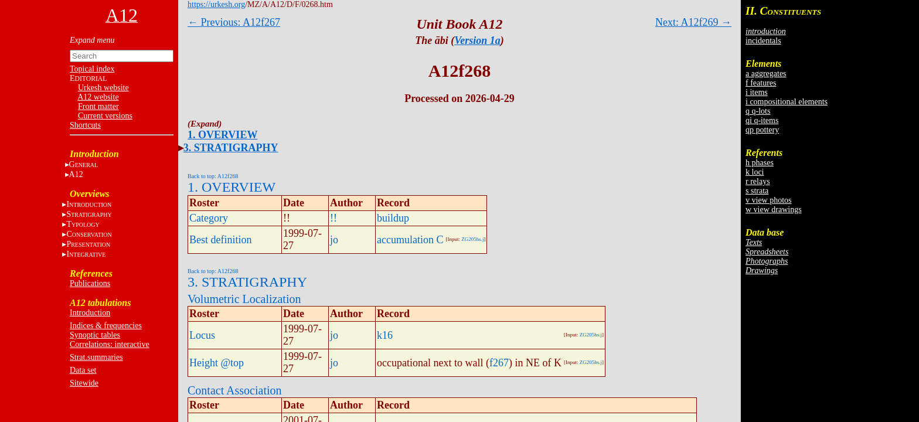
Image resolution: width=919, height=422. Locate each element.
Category (208, 218)
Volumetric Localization (244, 298)
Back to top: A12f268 (213, 176)
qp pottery (762, 129)
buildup (393, 218)
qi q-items (762, 120)
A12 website (97, 97)
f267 (499, 363)
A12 (76, 174)
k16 (385, 335)
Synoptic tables (95, 335)
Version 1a (477, 40)
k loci (755, 172)
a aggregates (766, 73)
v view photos (769, 200)
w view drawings (774, 209)
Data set (83, 370)
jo (334, 240)
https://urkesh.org (216, 4)
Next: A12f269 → (693, 22)
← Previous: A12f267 (234, 22)
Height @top (216, 363)
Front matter (98, 106)
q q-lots (758, 111)
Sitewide (84, 383)
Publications (90, 283)
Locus (202, 335)
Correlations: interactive (109, 344)
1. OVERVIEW (222, 135)
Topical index (92, 68)
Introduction (90, 312)
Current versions (105, 115)
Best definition (220, 240)
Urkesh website (103, 87)
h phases (760, 162)
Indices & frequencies (106, 325)
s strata (757, 190)
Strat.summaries (96, 357)
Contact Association (235, 390)
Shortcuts (85, 125)
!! (333, 218)
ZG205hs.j (472, 239)
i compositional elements (787, 101)
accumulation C (410, 240)
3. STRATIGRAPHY (230, 148)
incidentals (763, 40)
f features (761, 83)
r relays (758, 181)
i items (757, 92)
